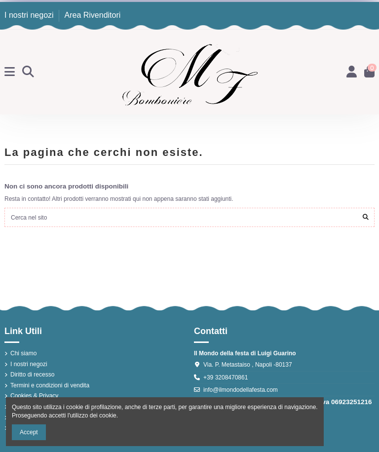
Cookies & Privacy (34, 395)
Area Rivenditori (93, 15)
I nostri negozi (30, 15)
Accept (29, 432)
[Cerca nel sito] (366, 217)
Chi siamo (23, 353)
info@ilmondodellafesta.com (240, 389)
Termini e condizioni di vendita (49, 385)
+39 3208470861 (225, 377)
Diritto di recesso (32, 374)
